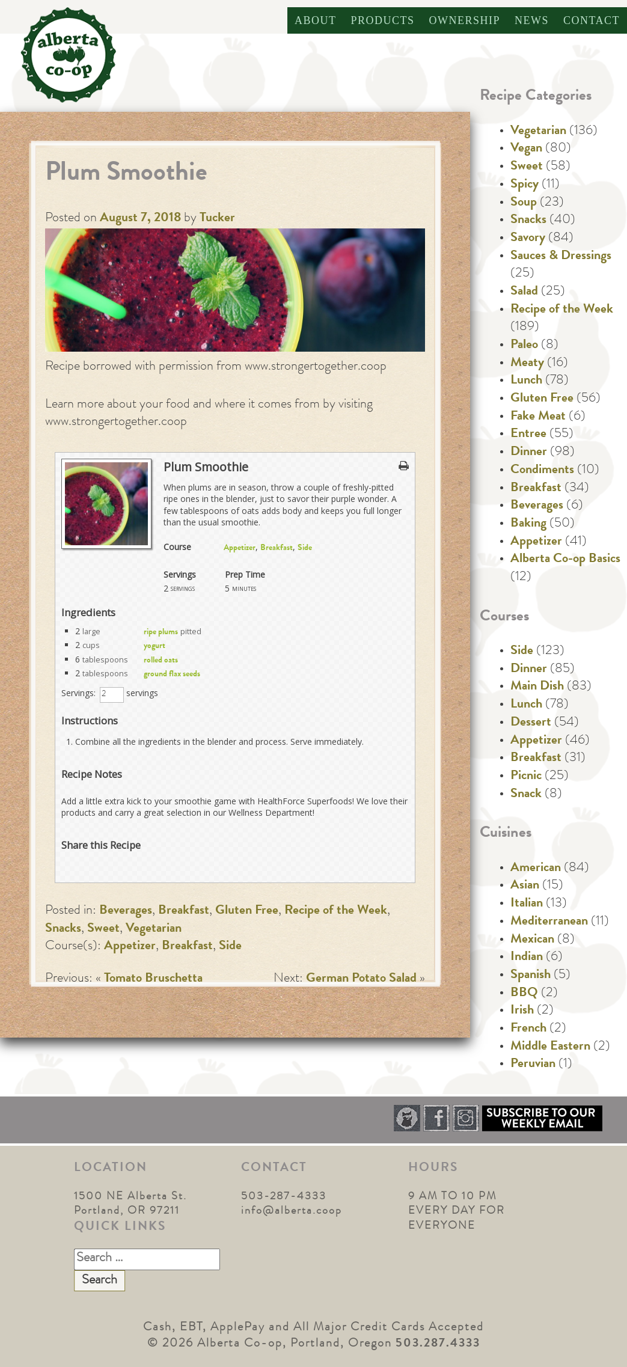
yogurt (154, 646)
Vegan (526, 149)
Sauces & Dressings (560, 256)
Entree (528, 434)
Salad (524, 292)
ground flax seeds (172, 674)
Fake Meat (538, 417)
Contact (591, 20)
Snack (526, 794)
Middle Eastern (550, 1047)
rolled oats (161, 660)
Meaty (527, 363)
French (528, 1029)
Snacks (63, 929)
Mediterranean (549, 922)
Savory (527, 238)
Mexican (532, 940)
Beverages (125, 911)
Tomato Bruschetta (153, 979)
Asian (524, 886)
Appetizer (239, 548)
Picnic (526, 776)
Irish (522, 1011)
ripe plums (161, 632)
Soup (523, 203)
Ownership (464, 20)
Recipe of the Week (335, 911)
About (316, 20)
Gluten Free (246, 911)
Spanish (530, 975)
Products (382, 20)
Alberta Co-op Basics (565, 559)
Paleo (524, 345)
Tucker (217, 218)
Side (305, 548)
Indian (526, 957)
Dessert (530, 723)
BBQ (524, 993)
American (535, 868)
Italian (526, 904)
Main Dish (537, 687)
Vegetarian (154, 929)
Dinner (528, 452)
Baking (528, 524)
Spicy (524, 185)
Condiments (542, 470)
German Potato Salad (361, 979)
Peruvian (532, 1064)
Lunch (526, 381)
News (532, 20)
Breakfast (276, 548)
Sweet (103, 929)
